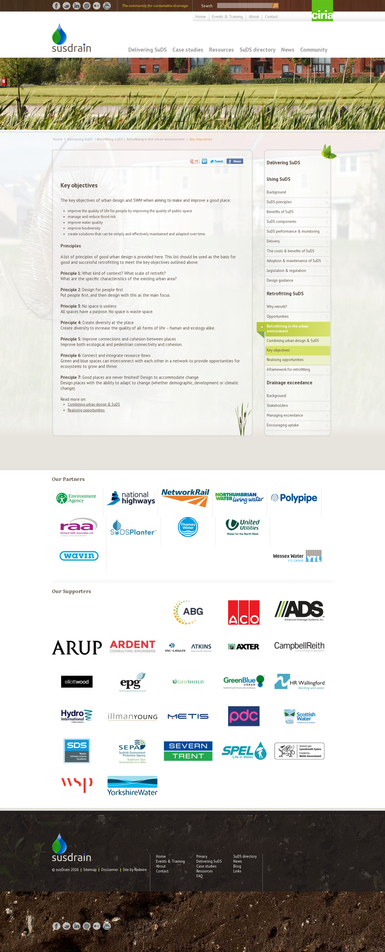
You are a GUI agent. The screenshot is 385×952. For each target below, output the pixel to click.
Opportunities (278, 316)
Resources (221, 49)
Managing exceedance (285, 415)
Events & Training (227, 16)
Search (207, 5)
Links (237, 871)
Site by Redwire (135, 869)
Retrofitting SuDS (285, 293)
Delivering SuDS (147, 49)
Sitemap (90, 869)
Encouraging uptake (283, 425)
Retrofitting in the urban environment (156, 139)
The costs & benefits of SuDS (290, 251)
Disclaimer (109, 869)
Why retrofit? (277, 306)
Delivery (273, 241)
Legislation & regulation (286, 270)
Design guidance (280, 280)
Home (201, 16)
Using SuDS (278, 179)
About (254, 16)
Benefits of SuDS (280, 211)
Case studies (187, 49)
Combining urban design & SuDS (94, 404)
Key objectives (200, 139)
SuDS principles (279, 202)
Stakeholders (277, 405)
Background (276, 192)
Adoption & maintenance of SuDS (294, 260)
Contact (271, 16)
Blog (237, 866)
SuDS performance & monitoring (293, 231)
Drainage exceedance (289, 382)
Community (313, 49)
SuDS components (281, 221)
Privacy (201, 856)
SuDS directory (257, 49)
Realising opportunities (86, 410)
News (287, 49)
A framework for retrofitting (288, 369)
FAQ (199, 876)
